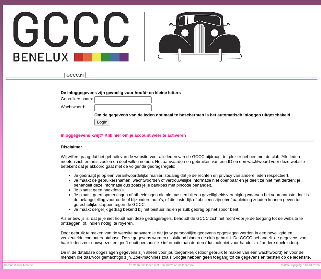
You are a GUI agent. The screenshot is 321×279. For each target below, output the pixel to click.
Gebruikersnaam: (77, 98)
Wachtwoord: (73, 106)
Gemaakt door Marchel (19, 265)
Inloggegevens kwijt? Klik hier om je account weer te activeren (123, 135)
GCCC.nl (75, 75)
